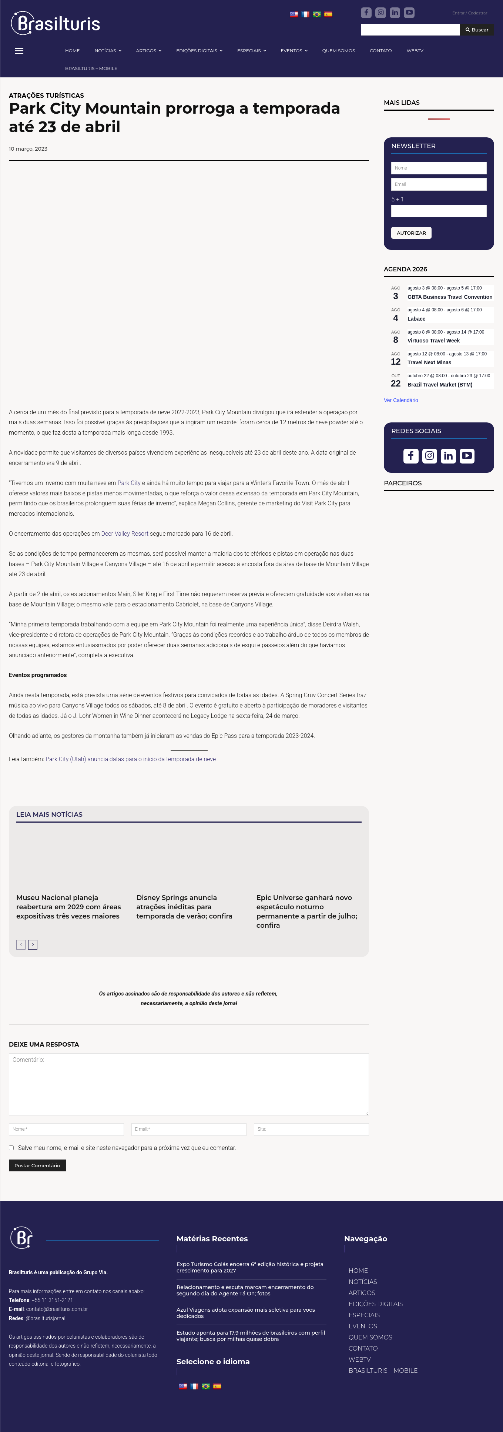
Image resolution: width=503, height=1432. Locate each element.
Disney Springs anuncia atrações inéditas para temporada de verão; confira (184, 907)
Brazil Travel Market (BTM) (440, 385)
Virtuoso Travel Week (434, 341)
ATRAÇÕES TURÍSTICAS (46, 96)
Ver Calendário (401, 400)
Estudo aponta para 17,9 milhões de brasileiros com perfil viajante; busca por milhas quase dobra (251, 1335)
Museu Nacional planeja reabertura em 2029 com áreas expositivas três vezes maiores (68, 907)
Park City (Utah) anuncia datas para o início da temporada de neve (131, 759)
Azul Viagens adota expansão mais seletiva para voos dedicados (246, 1312)
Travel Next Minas (429, 362)
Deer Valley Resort (125, 533)
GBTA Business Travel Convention (450, 297)
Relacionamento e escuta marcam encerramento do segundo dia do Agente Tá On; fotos (245, 1290)
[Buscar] (477, 30)
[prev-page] (21, 945)
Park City (129, 482)
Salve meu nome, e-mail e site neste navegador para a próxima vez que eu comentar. (127, 1147)
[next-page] (32, 945)
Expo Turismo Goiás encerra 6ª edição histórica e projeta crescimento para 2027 (250, 1267)
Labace (416, 319)
